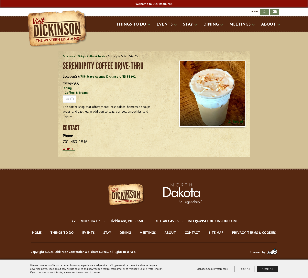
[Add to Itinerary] (72, 99)
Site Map (216, 233)
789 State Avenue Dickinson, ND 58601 (108, 76)
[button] (212, 94)
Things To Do (131, 24)
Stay (188, 24)
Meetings (240, 24)
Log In (254, 11)
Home (37, 233)
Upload (238, 121)
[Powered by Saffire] (272, 252)
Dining (211, 24)
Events (165, 24)
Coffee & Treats (96, 56)
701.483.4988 (167, 221)
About (268, 24)
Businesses (69, 56)
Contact (192, 233)
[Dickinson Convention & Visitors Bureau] (58, 29)
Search (264, 12)
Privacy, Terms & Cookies (254, 233)
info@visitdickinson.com (212, 221)
